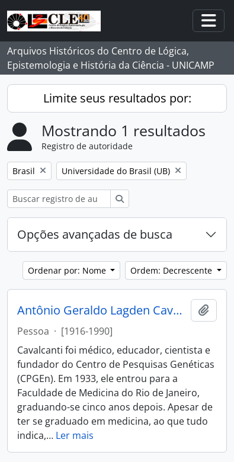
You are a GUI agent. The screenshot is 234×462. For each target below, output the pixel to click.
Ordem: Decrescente (172, 270)
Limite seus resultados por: (117, 98)
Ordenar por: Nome (68, 270)
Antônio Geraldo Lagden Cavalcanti (101, 310)
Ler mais (75, 435)
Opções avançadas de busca (94, 234)
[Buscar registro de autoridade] (59, 199)
